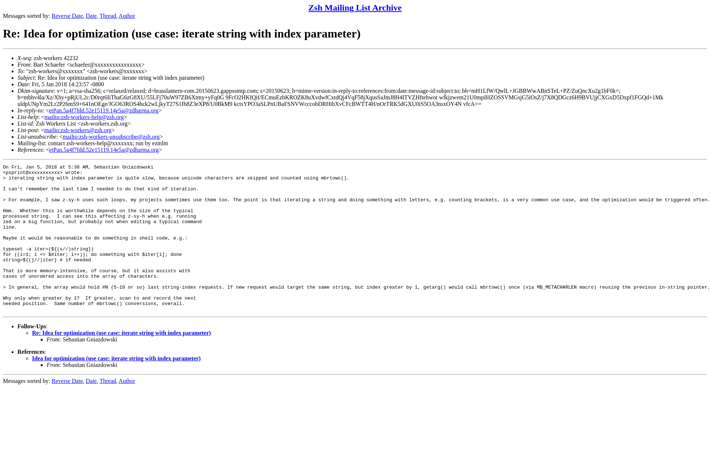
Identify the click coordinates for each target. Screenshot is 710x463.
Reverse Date (67, 16)
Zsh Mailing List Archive (355, 7)
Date (91, 16)
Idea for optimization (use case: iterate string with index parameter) (116, 388)
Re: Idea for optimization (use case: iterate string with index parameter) (121, 362)
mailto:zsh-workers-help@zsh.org (84, 117)
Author (127, 16)
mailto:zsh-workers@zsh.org (77, 130)
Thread (107, 16)
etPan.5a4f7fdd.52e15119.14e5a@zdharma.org (103, 110)
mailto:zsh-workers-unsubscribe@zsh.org (111, 137)
